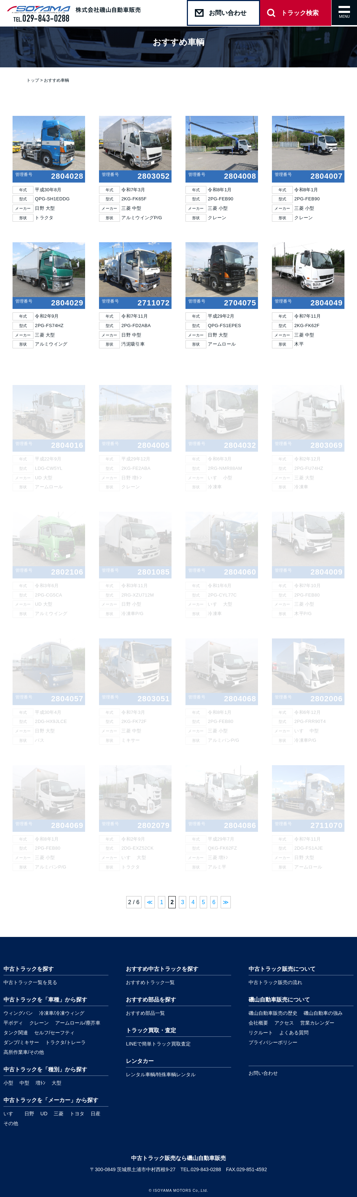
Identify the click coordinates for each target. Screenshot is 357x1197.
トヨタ (77, 1113)
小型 (8, 1083)
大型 (56, 1083)
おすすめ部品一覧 (145, 1013)
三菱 (58, 1113)
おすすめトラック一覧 (150, 982)
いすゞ (10, 1113)
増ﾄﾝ (40, 1083)
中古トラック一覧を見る (30, 982)
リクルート (261, 1032)
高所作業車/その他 (23, 1052)
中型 (24, 1083)
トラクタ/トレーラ (65, 1042)
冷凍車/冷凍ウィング (61, 1013)
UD (43, 1113)
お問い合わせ (263, 1073)
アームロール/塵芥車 (77, 1023)
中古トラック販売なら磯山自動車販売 (178, 1158)
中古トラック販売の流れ (275, 982)
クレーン (39, 1023)
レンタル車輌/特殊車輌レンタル (161, 1074)
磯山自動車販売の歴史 (273, 1013)
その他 (10, 1123)
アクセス (284, 1023)
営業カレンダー (317, 1023)
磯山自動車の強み (323, 1013)
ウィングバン (18, 1013)
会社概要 (258, 1023)
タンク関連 (15, 1032)
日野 (29, 1113)
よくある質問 (294, 1032)
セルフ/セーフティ (54, 1032)
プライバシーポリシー (273, 1042)
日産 (95, 1113)
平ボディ (13, 1023)
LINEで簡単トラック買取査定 (158, 1044)
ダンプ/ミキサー (21, 1042)
